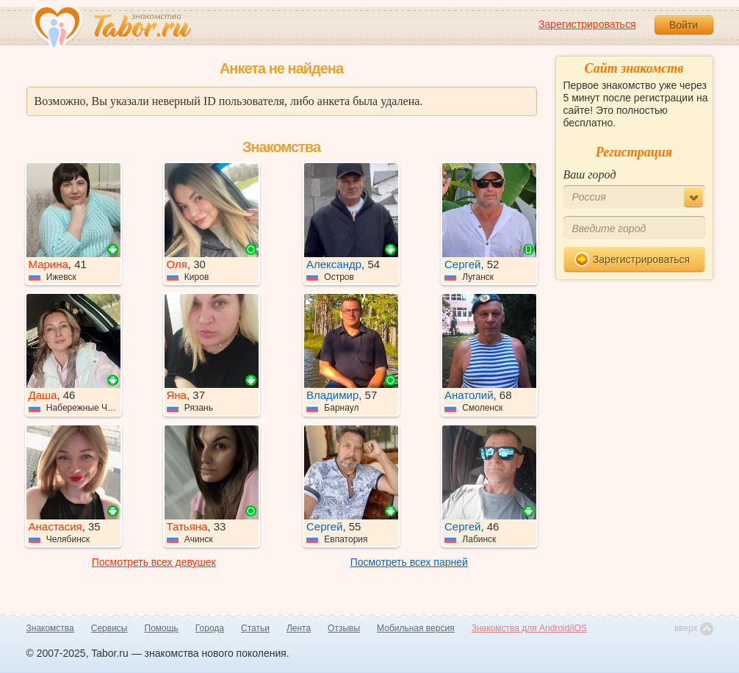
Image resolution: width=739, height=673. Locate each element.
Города (209, 628)
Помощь (162, 628)
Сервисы (109, 628)
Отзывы (344, 628)
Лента (298, 628)
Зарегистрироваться (586, 24)
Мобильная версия (416, 628)
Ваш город (589, 174)
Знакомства (50, 628)
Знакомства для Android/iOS (529, 628)
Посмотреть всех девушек (154, 562)
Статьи (255, 628)
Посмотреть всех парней (409, 562)
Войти (683, 25)
